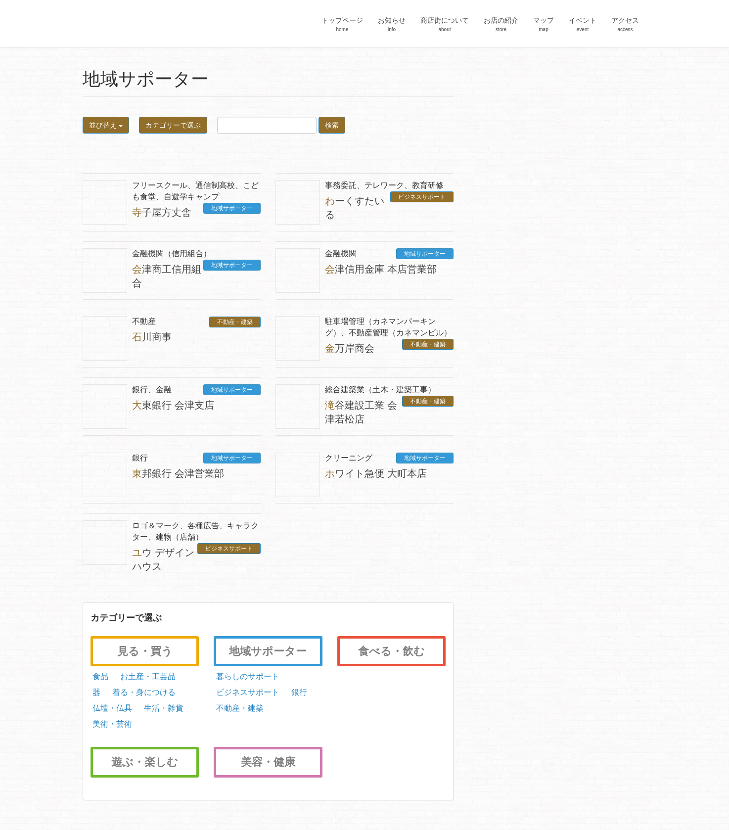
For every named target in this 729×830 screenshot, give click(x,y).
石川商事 (152, 336)
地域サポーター (232, 208)
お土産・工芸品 (147, 676)
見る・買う (145, 651)
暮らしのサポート (246, 676)
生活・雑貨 (162, 708)
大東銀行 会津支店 (173, 405)
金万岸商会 (349, 348)
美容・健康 (268, 762)
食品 (99, 676)
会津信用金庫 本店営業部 (381, 269)
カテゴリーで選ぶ (173, 125)
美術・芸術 (111, 724)
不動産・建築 (235, 322)
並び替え (106, 125)
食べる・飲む (391, 651)
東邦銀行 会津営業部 (178, 473)
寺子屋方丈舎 (161, 212)
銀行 (298, 692)
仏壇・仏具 (111, 708)
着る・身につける (143, 692)
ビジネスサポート (422, 196)
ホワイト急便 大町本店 (376, 473)
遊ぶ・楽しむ (144, 762)
